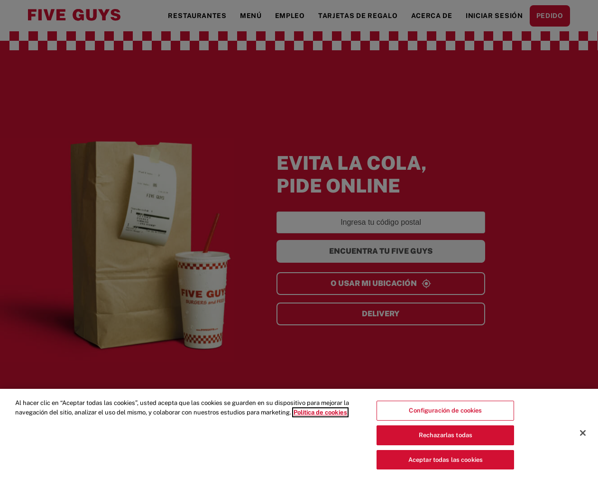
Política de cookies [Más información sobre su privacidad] (320, 418)
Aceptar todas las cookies (445, 465)
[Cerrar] (582, 439)
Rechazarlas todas (445, 441)
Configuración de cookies (445, 417)
